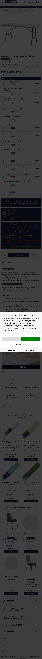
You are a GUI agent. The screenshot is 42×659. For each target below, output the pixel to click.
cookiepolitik (6, 328)
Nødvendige (12, 350)
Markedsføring (30, 350)
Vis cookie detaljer (21, 344)
